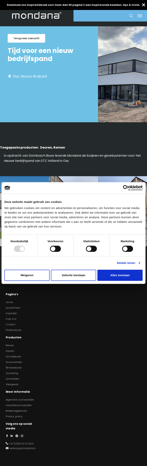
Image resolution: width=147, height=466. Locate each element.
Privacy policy (14, 416)
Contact (10, 324)
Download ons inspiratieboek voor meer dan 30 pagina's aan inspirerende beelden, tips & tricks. (73, 5)
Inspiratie (11, 313)
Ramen (10, 345)
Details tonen (126, 262)
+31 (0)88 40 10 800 (21, 443)
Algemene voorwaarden (20, 400)
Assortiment (13, 308)
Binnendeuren (14, 367)
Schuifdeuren (13, 356)
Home (9, 302)
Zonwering (12, 373)
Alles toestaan (120, 275)
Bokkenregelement (16, 411)
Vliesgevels (12, 384)
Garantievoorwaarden (19, 405)
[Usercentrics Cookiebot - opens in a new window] (126, 188)
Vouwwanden (14, 362)
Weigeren (26, 275)
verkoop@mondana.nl (22, 448)
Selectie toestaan (73, 275)
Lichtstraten (12, 379)
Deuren (10, 351)
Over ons (11, 319)
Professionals (13, 330)
